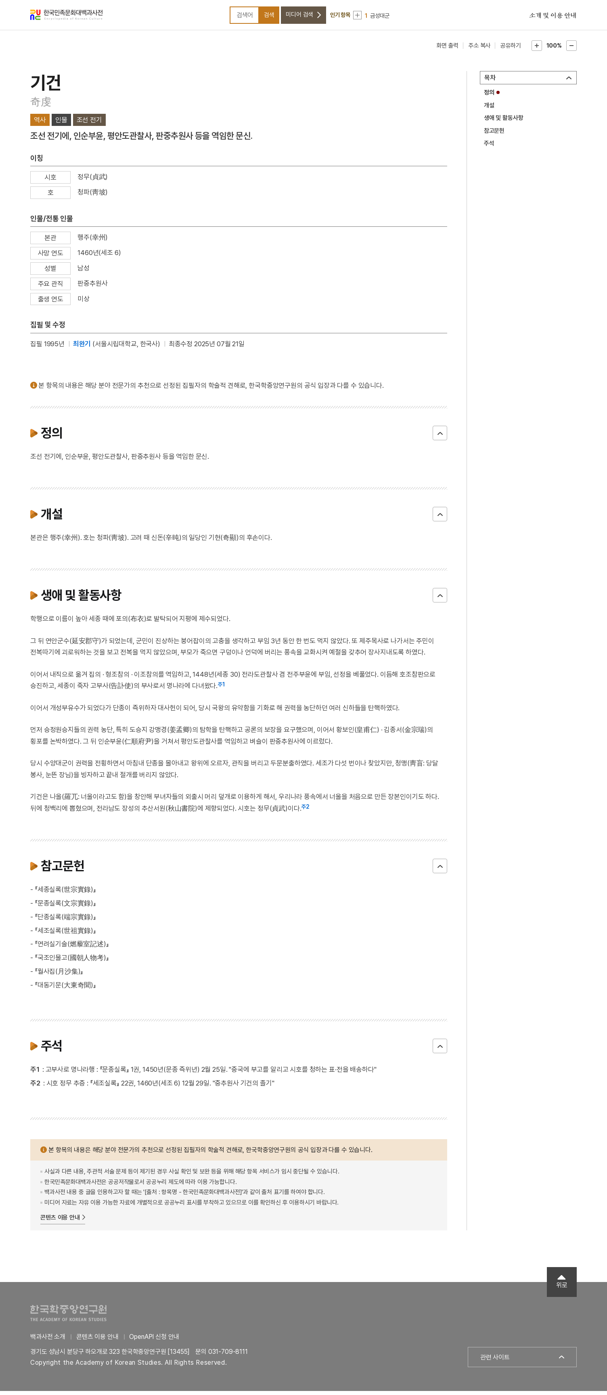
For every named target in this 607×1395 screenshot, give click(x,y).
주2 (305, 811)
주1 (221, 689)
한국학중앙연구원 (68, 1317)
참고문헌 (494, 134)
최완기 (82, 348)
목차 (490, 82)
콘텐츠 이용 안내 (60, 1222)
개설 (489, 109)
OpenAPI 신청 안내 (154, 1341)
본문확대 (537, 50)
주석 (489, 147)
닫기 (440, 437)
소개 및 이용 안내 (553, 18)
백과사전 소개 (47, 1341)
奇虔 (40, 106)
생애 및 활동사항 (503, 122)
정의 (489, 96)
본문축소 (571, 50)
